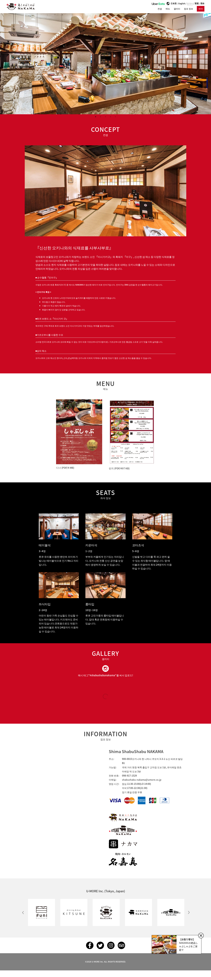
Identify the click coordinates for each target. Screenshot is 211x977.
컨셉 (160, 8)
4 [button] (110, 116)
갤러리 (177, 8)
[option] (105, 63)
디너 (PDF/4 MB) (65, 468)
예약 (200, 8)
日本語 (174, 3)
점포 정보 (188, 8)
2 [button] (100, 116)
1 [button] (95, 116)
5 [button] (115, 116)
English (181, 3)
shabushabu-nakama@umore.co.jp (141, 779)
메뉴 (168, 8)
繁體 (197, 3)
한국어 (190, 3)
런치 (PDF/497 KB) (119, 468)
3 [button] (105, 116)
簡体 (202, 3)
